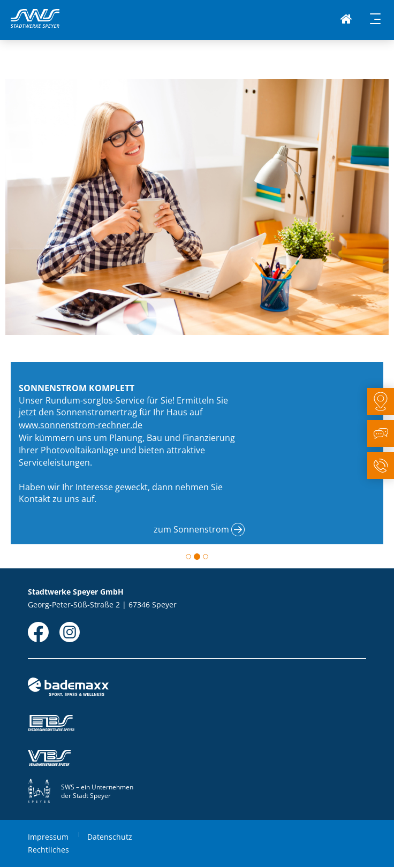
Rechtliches (48, 850)
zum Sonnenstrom (191, 529)
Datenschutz (109, 837)
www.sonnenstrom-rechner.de (80, 425)
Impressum (48, 837)
